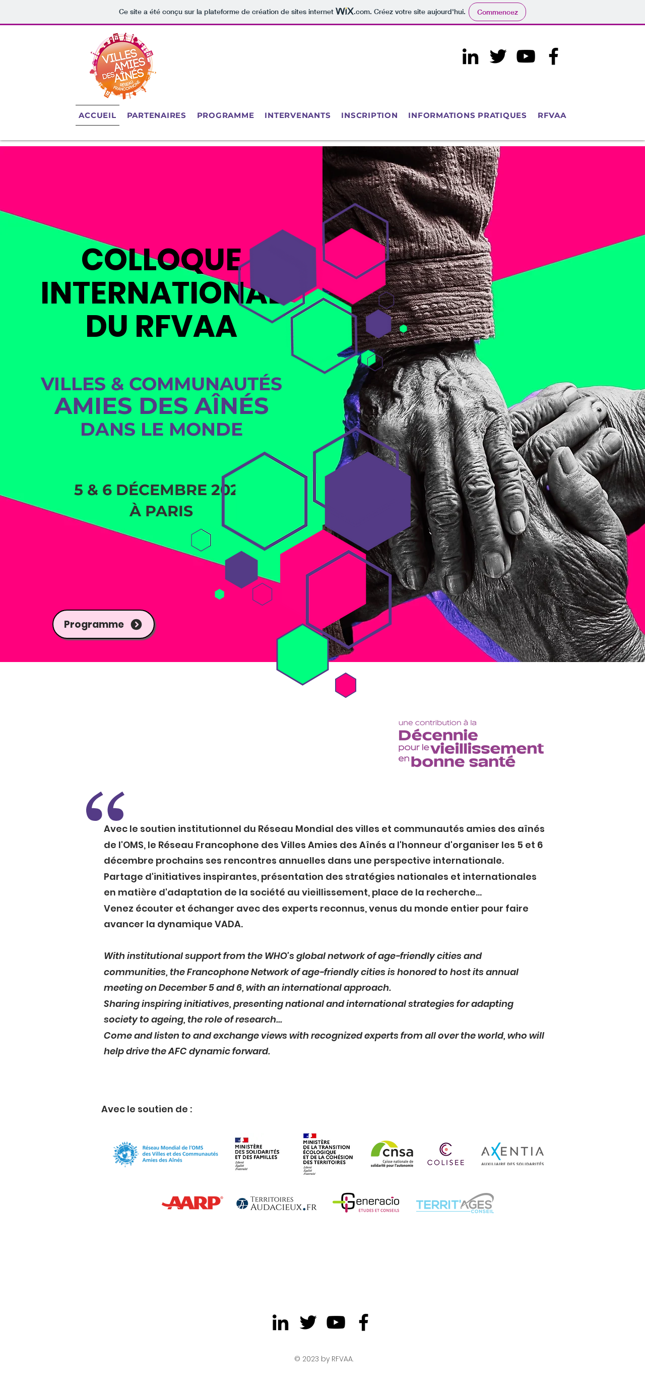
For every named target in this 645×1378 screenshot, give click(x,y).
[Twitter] (498, 56)
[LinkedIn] (470, 56)
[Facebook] (553, 56)
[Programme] (103, 624)
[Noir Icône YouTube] (525, 56)
